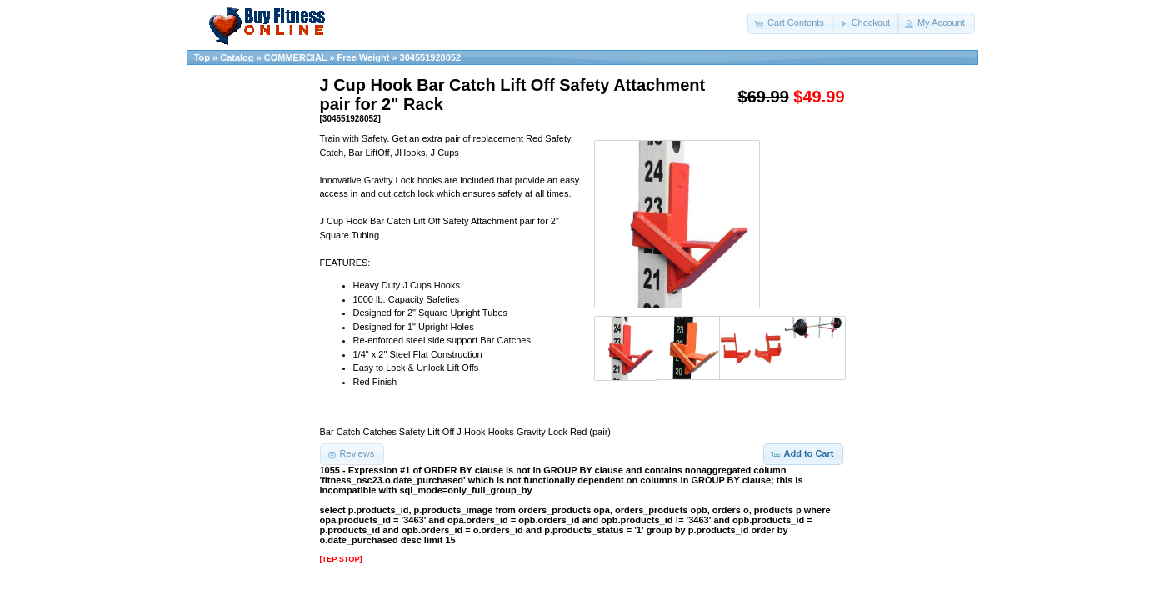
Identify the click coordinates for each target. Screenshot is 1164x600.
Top (202, 57)
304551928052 (430, 57)
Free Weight (363, 57)
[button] (790, 23)
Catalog (236, 57)
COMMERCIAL (295, 57)
